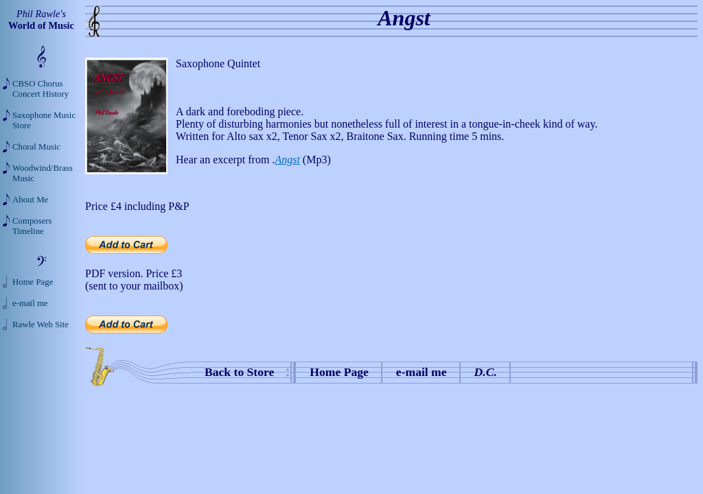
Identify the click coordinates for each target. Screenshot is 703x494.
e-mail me (421, 372)
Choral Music (36, 147)
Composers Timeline (32, 226)
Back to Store (239, 372)
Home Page (339, 372)
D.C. (485, 372)
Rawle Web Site (40, 324)
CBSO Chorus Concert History (40, 89)
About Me (30, 199)
